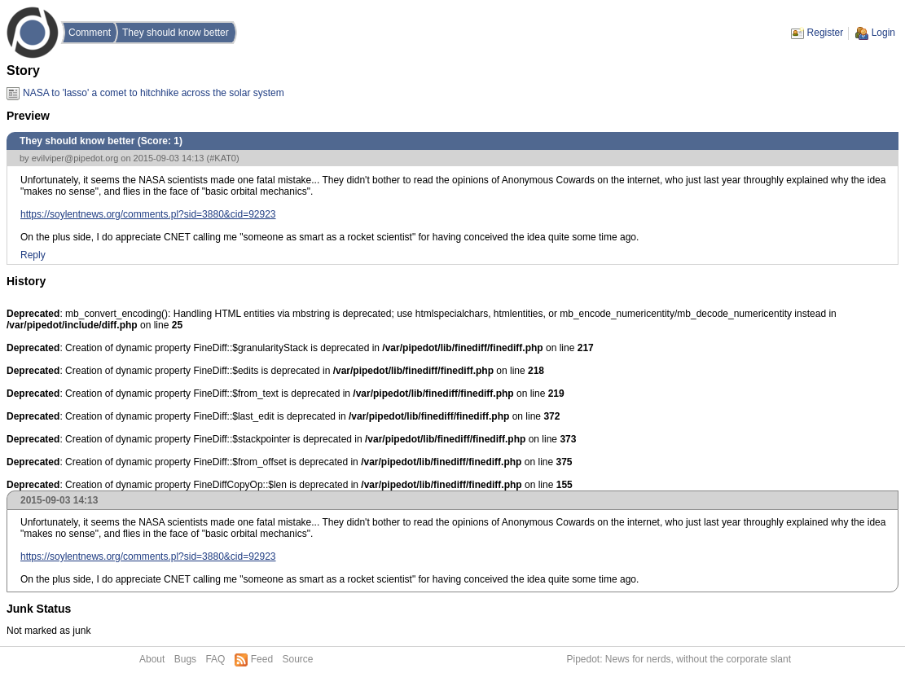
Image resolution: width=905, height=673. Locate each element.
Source (297, 659)
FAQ (215, 659)
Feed (262, 659)
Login (883, 32)
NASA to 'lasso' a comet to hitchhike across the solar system (153, 93)
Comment (89, 32)
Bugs (185, 659)
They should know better (175, 32)
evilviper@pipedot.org (75, 158)
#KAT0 (222, 158)
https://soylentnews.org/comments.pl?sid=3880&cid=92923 (148, 214)
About (152, 659)
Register (825, 32)
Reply (33, 255)
